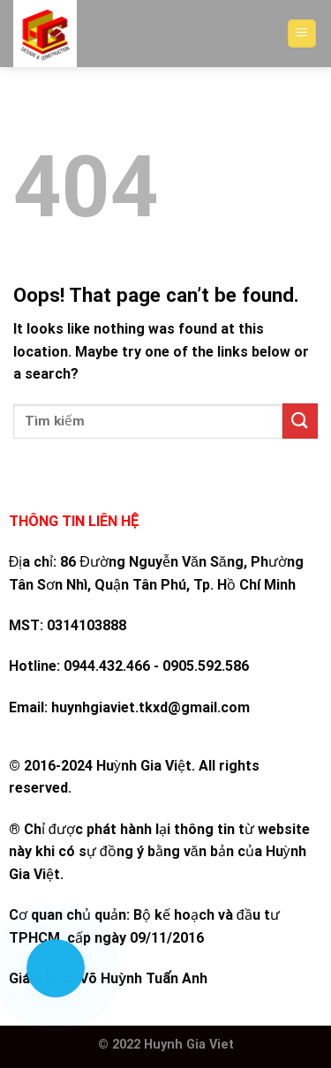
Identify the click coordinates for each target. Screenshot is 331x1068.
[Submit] (300, 420)
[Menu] (302, 34)
